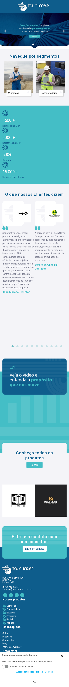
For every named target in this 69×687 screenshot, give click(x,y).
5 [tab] (32, 346)
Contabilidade (13, 609)
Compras (11, 606)
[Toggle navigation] (4, 6)
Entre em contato (34, 548)
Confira (34, 464)
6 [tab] (37, 346)
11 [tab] (61, 346)
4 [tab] (27, 346)
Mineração (18, 92)
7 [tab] (42, 346)
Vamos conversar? (12, 647)
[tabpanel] (18, 247)
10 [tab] (56, 346)
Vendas (10, 623)
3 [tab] (22, 346)
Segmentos (8, 640)
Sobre (5, 633)
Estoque (10, 612)
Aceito (5, 666)
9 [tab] (51, 346)
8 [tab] (46, 346)
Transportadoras (51, 92)
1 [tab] (12, 346)
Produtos (7, 636)
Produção (11, 616)
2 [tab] (17, 346)
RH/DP (9, 619)
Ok (34, 682)
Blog (4, 643)
